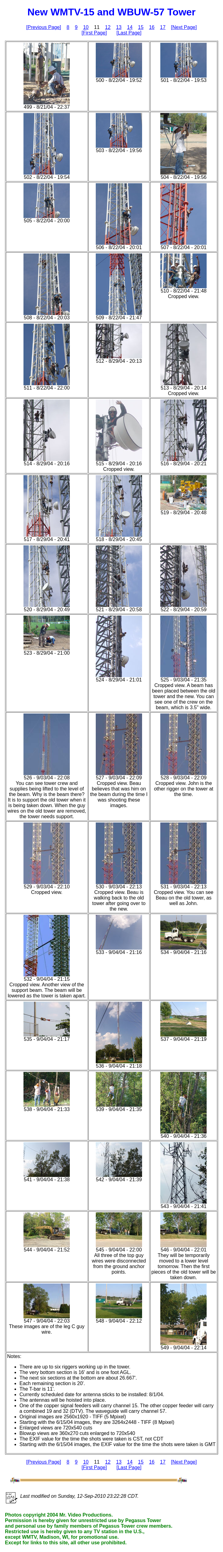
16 (151, 27)
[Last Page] (128, 32)
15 (141, 27)
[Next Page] (184, 27)
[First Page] (94, 32)
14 (130, 27)
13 (119, 27)
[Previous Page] (43, 27)
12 (108, 27)
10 (86, 27)
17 (163, 27)
